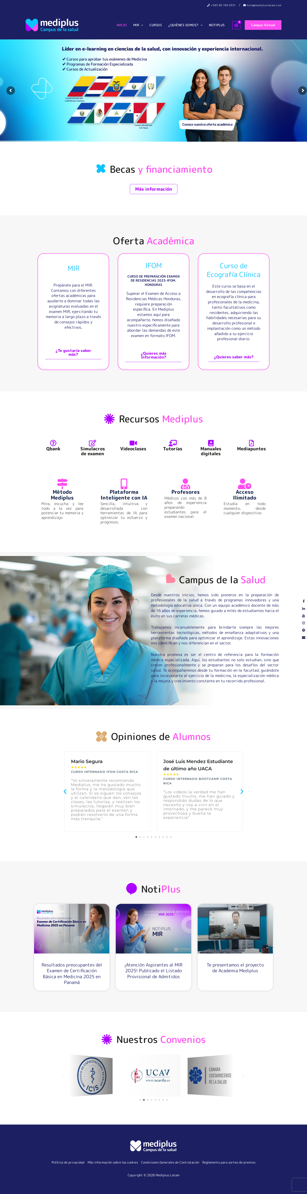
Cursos (155, 25)
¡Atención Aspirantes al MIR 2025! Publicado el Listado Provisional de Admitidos (153, 971)
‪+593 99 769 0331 (221, 5)
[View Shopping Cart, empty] (236, 25)
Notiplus (217, 25)
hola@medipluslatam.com (262, 5)
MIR (138, 25)
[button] (141, 25)
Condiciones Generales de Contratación (170, 1162)
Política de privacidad (68, 1162)
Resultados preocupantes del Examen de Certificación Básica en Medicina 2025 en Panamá (72, 973)
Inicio (122, 25)
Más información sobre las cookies (113, 1162)
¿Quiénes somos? (185, 25)
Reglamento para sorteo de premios (228, 1162)
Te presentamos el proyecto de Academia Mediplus (235, 968)
